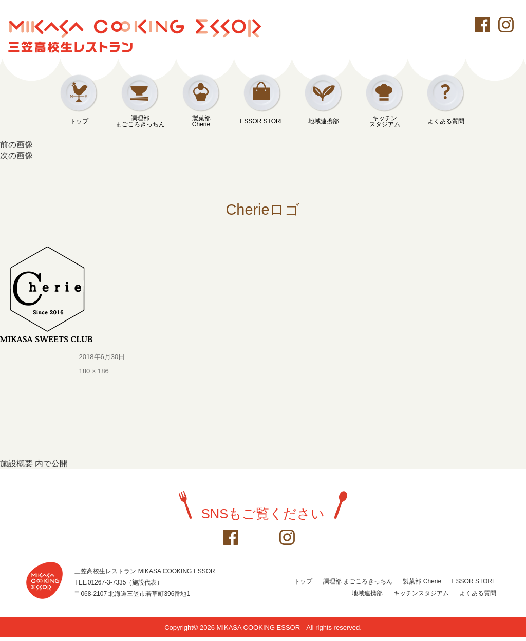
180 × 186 (94, 375)
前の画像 (16, 144)
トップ (79, 121)
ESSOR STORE (262, 121)
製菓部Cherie (201, 121)
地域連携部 (323, 121)
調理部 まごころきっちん (357, 585)
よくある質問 (445, 121)
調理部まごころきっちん (140, 121)
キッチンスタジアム (384, 121)
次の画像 (16, 155)
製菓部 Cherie (422, 585)
